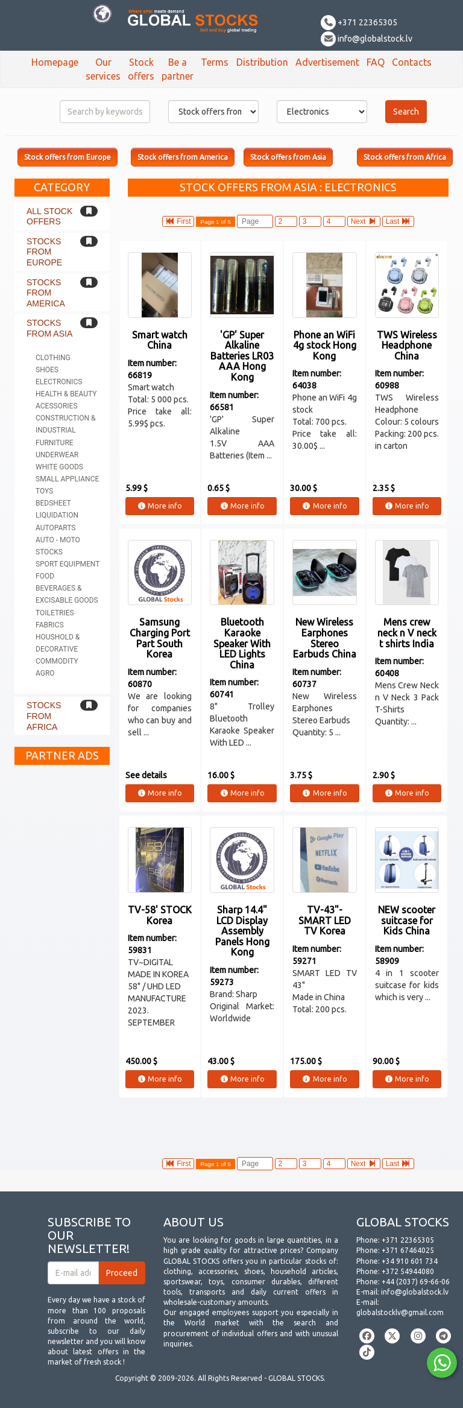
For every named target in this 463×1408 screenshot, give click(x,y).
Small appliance (67, 479)
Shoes (47, 370)
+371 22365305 (359, 22)
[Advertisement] (62, 952)
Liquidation (57, 515)
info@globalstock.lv (366, 38)
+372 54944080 (408, 1271)
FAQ (376, 62)
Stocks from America (46, 292)
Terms (214, 62)
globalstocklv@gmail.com (400, 1312)
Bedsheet (53, 503)
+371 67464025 (408, 1250)
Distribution (262, 62)
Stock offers (141, 69)
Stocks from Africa (44, 715)
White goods (59, 467)
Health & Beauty (66, 394)
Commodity (57, 661)
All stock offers (49, 216)
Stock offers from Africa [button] (405, 157)
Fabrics (50, 625)
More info (159, 506)
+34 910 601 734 (410, 1261)
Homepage (54, 62)
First (178, 221)
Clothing (53, 358)
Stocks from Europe (44, 251)
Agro (45, 673)
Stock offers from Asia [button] (288, 157)
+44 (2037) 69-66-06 (416, 1282)
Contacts (412, 62)
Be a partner (178, 69)
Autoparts (55, 528)
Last (398, 221)
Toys (44, 491)
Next (364, 221)
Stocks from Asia (49, 328)
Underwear (57, 455)
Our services (103, 69)
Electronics (59, 382)
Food (45, 576)
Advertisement (327, 62)
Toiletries (55, 613)
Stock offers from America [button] (182, 157)
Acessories (57, 406)
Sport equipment (67, 564)
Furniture (55, 443)
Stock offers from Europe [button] (67, 157)
